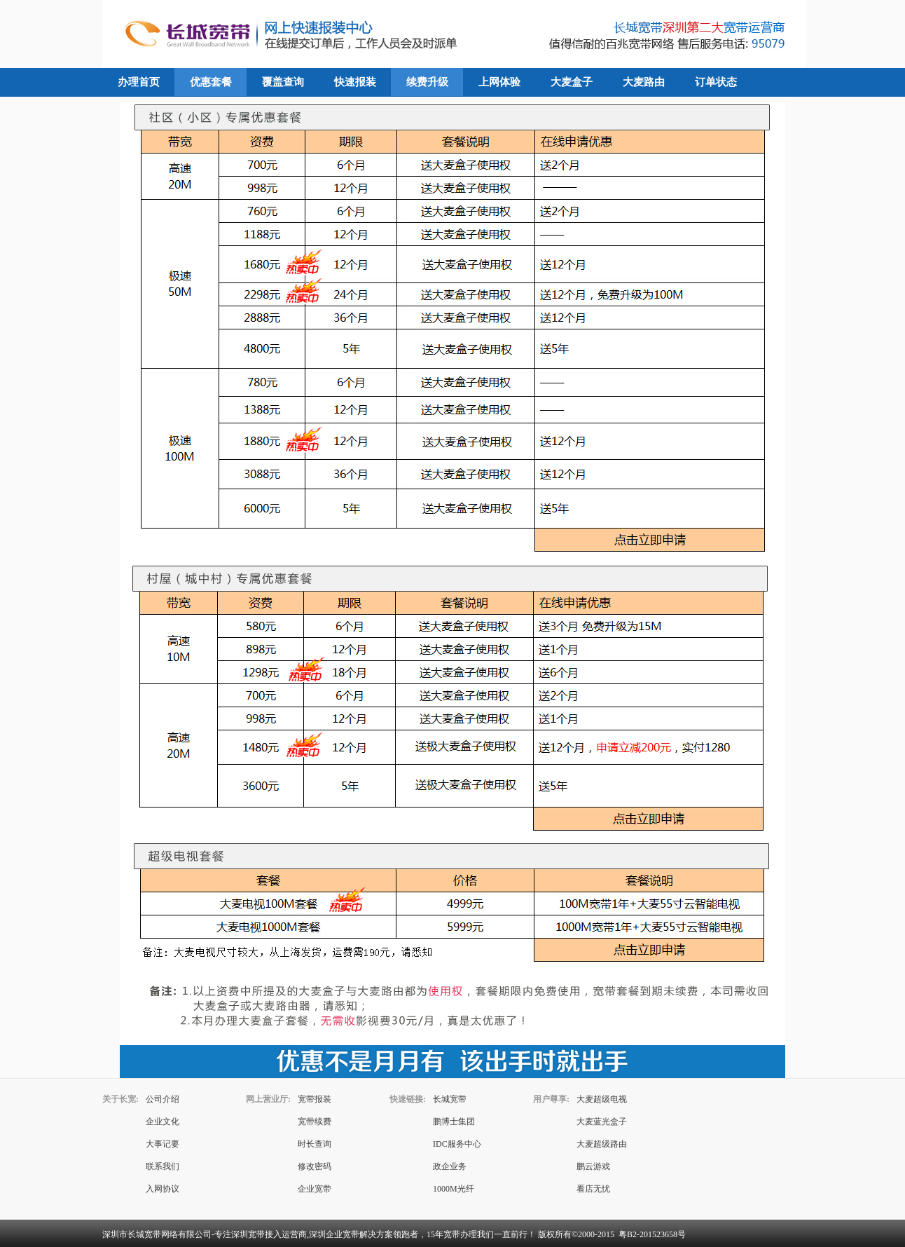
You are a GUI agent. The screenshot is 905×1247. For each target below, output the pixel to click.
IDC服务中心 (457, 1144)
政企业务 (450, 1166)
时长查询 (314, 1144)
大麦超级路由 (601, 1144)
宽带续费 (314, 1121)
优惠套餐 (211, 82)
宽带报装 (314, 1099)
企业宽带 (314, 1189)
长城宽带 (450, 1099)
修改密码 (314, 1166)
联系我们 (162, 1166)
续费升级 (427, 82)
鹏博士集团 (454, 1121)
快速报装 (355, 82)
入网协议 (162, 1189)
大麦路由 (644, 82)
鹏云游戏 (593, 1166)
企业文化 (162, 1121)
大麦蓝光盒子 (601, 1121)
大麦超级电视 (601, 1099)
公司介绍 (162, 1099)
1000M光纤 (453, 1189)
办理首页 (139, 82)
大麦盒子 (572, 82)
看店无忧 (593, 1189)
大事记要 (162, 1144)
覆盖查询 (283, 82)
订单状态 (716, 82)
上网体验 (499, 82)
